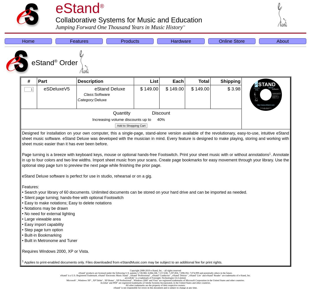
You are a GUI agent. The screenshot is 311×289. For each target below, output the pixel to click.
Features (79, 41)
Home (28, 41)
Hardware (181, 41)
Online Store (232, 41)
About (283, 41)
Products (130, 41)
